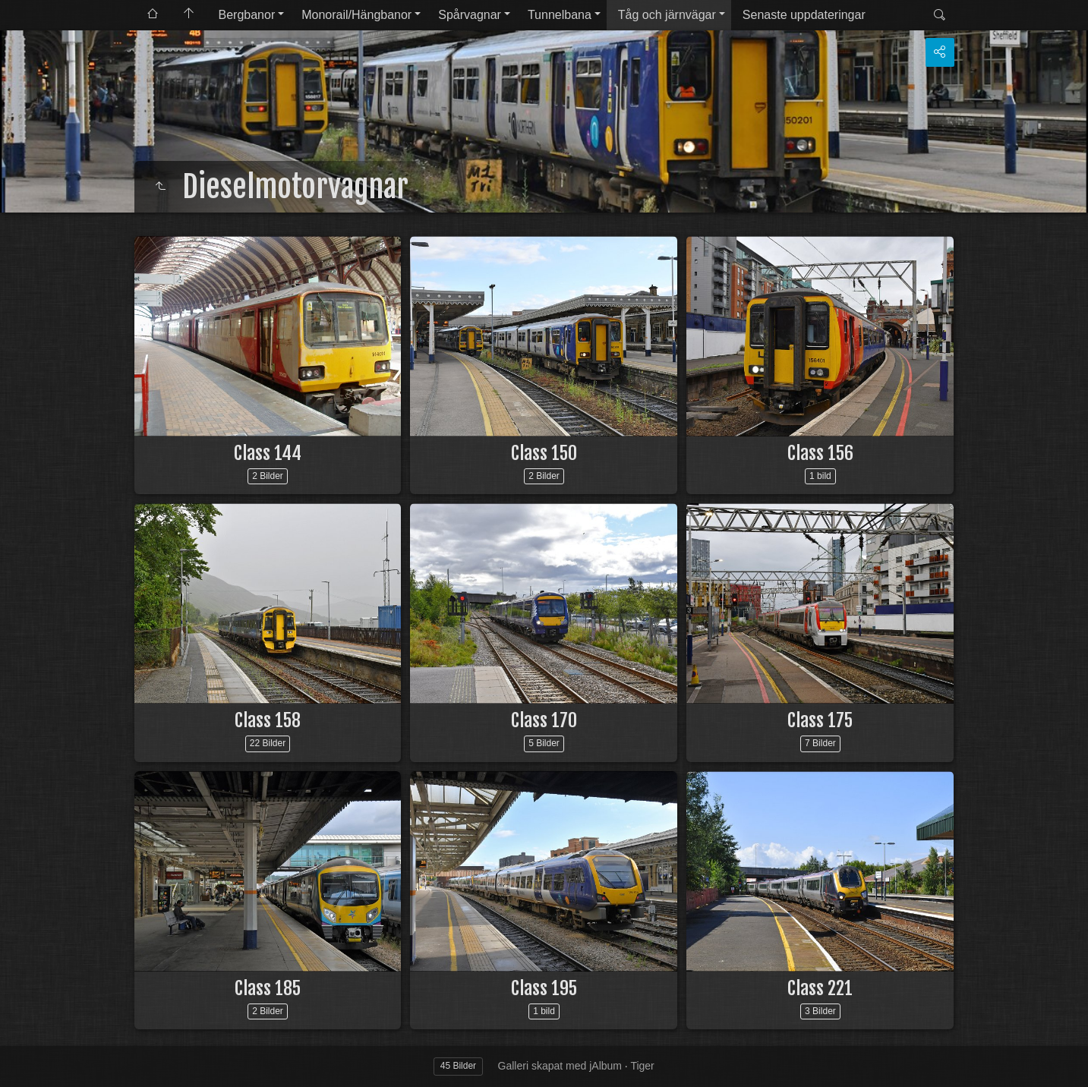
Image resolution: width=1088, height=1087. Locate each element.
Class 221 (820, 988)
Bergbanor (247, 14)
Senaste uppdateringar (804, 14)
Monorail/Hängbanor (356, 14)
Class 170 (544, 720)
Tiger (642, 1066)
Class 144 (267, 453)
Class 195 (544, 988)
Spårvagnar (469, 14)
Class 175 (820, 720)
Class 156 (820, 453)
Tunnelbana (559, 14)
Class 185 (268, 988)
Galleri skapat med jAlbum (560, 1066)
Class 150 (544, 453)
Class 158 (268, 720)
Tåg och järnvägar (667, 14)
